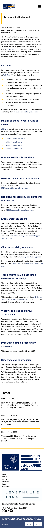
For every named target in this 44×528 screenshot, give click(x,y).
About (4, 477)
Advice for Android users (14, 149)
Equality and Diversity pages (30, 257)
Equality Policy (13, 49)
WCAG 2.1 (7, 75)
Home (4, 474)
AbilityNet (4, 129)
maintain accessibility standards (26, 112)
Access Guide (16, 263)
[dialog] (22, 522)
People (4, 479)
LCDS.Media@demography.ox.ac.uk (14, 188)
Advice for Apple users (14, 142)
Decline (28, 524)
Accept (37, 524)
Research (5, 482)
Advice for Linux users (14, 145)
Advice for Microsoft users (15, 139)
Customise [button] (4, 524)
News (4, 484)
